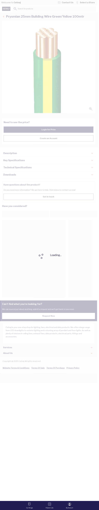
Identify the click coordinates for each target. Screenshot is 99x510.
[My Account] (69, 505)
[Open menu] (29, 505)
